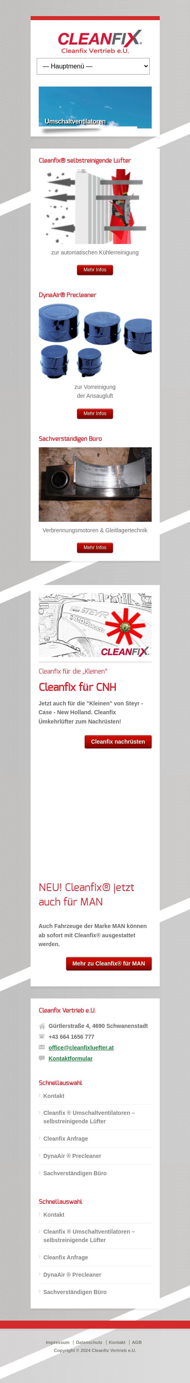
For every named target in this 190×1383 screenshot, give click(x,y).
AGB (137, 1342)
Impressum (58, 1342)
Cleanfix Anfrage (66, 1138)
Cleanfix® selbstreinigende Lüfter (85, 161)
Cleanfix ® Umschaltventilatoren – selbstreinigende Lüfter (89, 1117)
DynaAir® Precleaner (67, 295)
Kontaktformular (71, 1058)
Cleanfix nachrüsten (118, 741)
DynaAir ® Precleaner (72, 1156)
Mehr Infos (95, 270)
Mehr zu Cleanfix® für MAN (109, 963)
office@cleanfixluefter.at (81, 1047)
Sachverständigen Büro (70, 439)
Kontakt (54, 1096)
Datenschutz (89, 1342)
